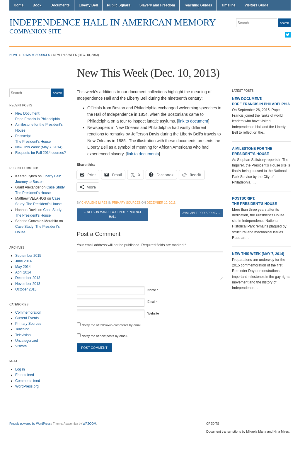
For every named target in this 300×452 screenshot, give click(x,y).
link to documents (143, 154)
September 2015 (28, 256)
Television (23, 335)
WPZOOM (89, 423)
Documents (59, 5)
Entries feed (24, 375)
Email (152, 301)
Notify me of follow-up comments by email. (111, 325)
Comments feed (27, 381)
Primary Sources (35, 55)
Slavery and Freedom (157, 5)
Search (284, 23)
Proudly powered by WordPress (29, 423)
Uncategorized (26, 341)
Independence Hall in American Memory (112, 22)
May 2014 (23, 267)
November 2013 (27, 284)
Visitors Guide (256, 5)
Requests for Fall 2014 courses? (40, 153)
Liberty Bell (88, 5)
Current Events (27, 318)
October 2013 (26, 289)
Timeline (228, 5)
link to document (193, 121)
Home (18, 5)
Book (37, 5)
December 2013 (27, 278)
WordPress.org (27, 386)
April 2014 (23, 272)
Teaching (22, 329)
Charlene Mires (94, 202)
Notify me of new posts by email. (104, 336)
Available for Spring (202, 213)
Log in (20, 369)
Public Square (118, 5)
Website (153, 313)
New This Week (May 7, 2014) (38, 147)
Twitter (288, 35)
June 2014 (23, 261)
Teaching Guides (198, 5)
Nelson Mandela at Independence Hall (112, 214)
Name (152, 290)
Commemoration (28, 312)
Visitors (21, 346)
